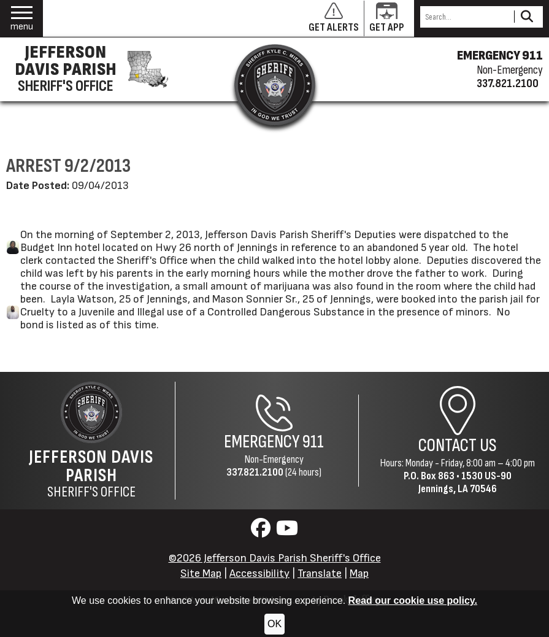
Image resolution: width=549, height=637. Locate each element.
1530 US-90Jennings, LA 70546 (465, 482)
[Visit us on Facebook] (262, 531)
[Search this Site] (465, 17)
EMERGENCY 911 (500, 55)
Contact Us (457, 446)
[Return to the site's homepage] (274, 84)
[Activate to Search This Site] (526, 17)
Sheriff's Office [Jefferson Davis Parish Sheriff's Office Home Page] (91, 474)
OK (274, 624)
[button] (21, 18)
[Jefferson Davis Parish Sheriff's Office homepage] (88, 69)
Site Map (200, 573)
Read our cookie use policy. (412, 600)
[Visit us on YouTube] (287, 531)
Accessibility (259, 573)
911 (313, 442)
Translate (320, 573)
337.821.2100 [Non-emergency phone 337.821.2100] (508, 83)
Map (359, 573)
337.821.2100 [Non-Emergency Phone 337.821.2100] (254, 472)
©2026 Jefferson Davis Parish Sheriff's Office (275, 558)
